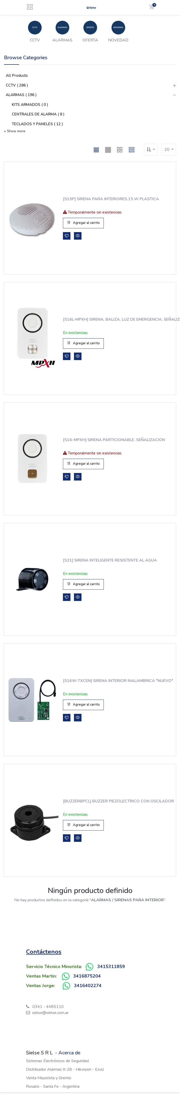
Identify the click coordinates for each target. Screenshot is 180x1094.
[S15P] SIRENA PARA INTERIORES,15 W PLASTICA (101, 198)
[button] (96, 150)
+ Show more (14, 131)
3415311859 (111, 967)
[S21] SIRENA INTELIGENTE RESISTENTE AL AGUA (110, 560)
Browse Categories (25, 57)
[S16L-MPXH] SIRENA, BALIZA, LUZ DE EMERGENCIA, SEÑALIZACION (99, 319)
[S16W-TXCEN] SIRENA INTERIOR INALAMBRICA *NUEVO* (109, 680)
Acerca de (69, 1052)
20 (167, 149)
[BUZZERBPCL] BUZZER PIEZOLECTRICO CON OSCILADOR (106, 801)
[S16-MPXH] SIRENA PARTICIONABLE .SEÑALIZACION (98, 439)
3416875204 (87, 976)
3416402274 (88, 986)
